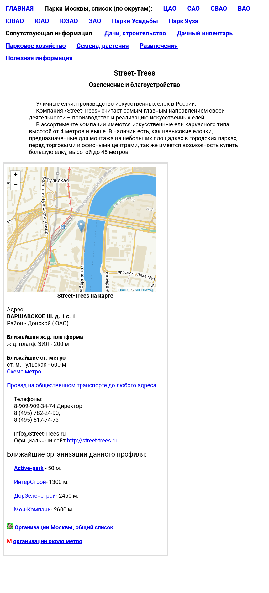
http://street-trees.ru (92, 440)
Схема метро (24, 371)
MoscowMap (144, 290)
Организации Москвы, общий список (63, 527)
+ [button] (15, 175)
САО (193, 8)
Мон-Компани (32, 509)
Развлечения (159, 46)
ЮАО (42, 21)
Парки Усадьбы (135, 21)
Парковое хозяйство (36, 46)
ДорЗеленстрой (35, 495)
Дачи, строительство (135, 33)
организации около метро (47, 541)
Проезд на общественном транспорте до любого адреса (81, 385)
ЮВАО (15, 21)
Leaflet (123, 290)
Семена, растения (102, 46)
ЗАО (95, 21)
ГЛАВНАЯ (20, 8)
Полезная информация (39, 58)
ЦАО (170, 8)
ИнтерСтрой (30, 482)
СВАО (219, 8)
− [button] (15, 185)
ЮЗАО (69, 21)
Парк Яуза (183, 21)
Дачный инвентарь (205, 33)
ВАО (244, 8)
